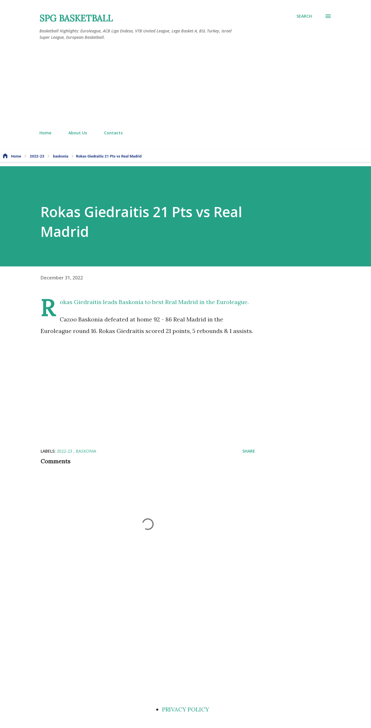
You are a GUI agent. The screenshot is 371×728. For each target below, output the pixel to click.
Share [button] (248, 451)
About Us (77, 133)
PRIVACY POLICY (185, 709)
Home (45, 133)
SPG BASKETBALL (76, 18)
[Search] (304, 16)
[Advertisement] (185, 85)
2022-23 (65, 451)
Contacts (113, 133)
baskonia (86, 451)
